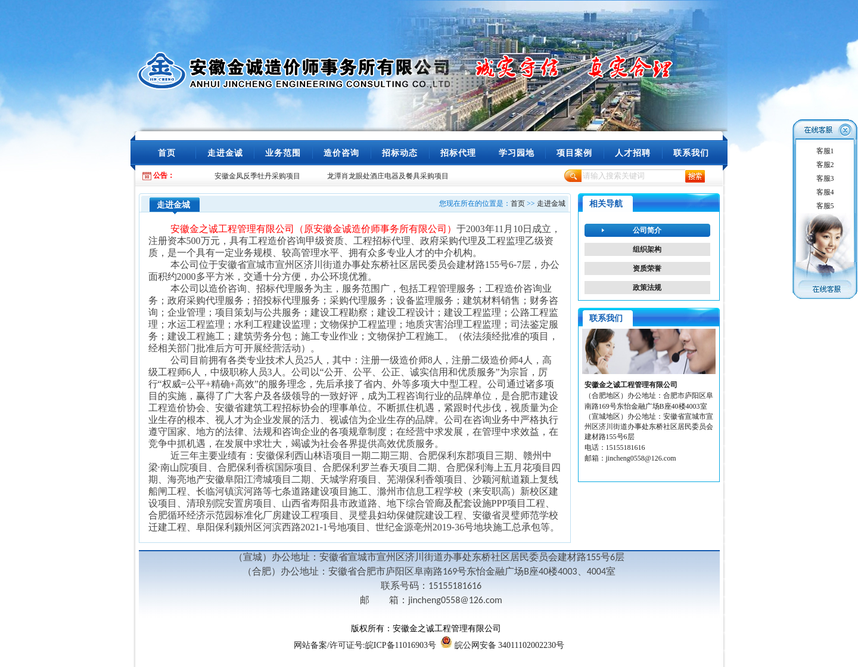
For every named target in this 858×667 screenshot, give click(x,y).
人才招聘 (633, 153)
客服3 (825, 178)
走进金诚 (225, 153)
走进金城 (551, 203)
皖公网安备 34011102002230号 (509, 645)
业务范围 (283, 153)
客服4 (825, 192)
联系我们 (691, 153)
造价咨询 (341, 153)
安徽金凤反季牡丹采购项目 (257, 176)
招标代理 (458, 153)
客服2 (825, 164)
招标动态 (400, 153)
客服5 (825, 206)
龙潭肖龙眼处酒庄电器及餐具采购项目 (388, 176)
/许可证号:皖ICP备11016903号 (365, 645)
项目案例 (574, 153)
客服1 (825, 151)
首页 (167, 153)
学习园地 (516, 153)
